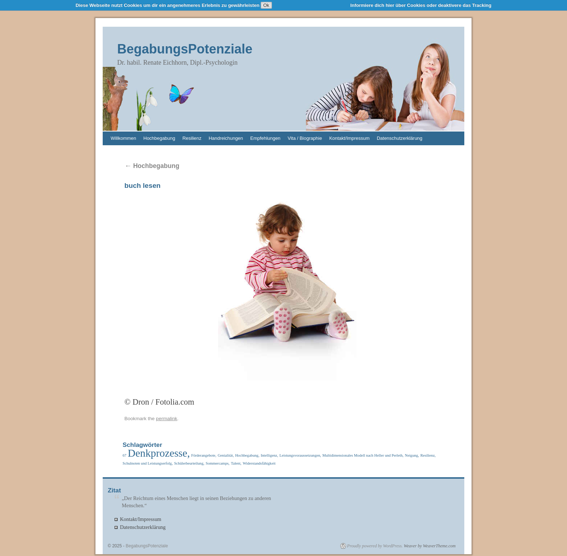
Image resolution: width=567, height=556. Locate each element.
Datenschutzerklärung (399, 138)
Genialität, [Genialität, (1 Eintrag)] (226, 455)
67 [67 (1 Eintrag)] (125, 455)
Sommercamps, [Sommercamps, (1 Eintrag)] (218, 463)
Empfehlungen (265, 138)
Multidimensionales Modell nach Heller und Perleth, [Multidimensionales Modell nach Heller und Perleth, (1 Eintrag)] (363, 455)
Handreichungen (226, 138)
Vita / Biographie (305, 138)
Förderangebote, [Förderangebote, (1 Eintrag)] (204, 455)
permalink (166, 418)
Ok (266, 5)
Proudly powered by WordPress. (375, 545)
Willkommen (123, 138)
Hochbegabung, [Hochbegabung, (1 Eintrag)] (247, 455)
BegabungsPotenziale (184, 49)
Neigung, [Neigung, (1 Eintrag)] (412, 455)
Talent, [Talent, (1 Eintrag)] (236, 463)
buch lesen (142, 185)
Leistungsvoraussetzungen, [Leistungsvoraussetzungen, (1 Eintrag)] (300, 455)
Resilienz (191, 138)
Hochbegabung (159, 138)
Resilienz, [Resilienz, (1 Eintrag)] (427, 455)
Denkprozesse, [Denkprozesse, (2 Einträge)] (159, 453)
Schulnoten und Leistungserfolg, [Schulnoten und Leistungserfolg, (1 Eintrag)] (148, 463)
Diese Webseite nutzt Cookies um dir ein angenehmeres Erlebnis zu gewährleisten (167, 5)
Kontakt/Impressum (349, 138)
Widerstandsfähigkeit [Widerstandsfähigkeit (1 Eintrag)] (259, 463)
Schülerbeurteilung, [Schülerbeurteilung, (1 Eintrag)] (189, 463)
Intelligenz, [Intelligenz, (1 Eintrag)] (269, 455)
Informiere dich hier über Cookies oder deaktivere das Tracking (420, 5)
